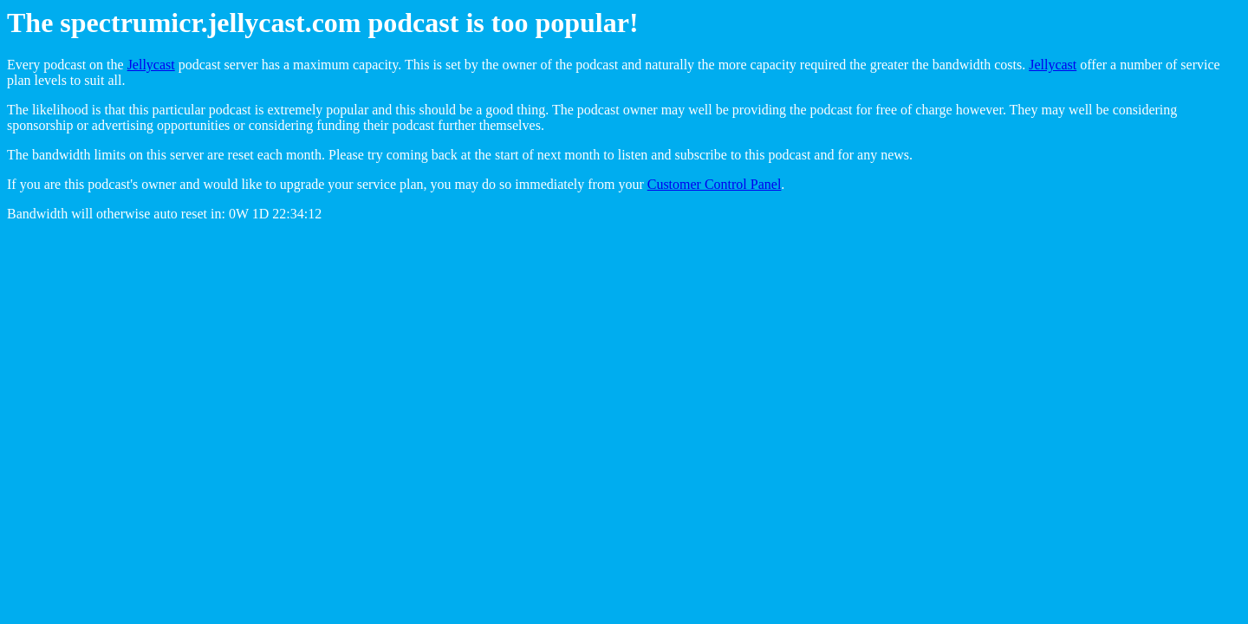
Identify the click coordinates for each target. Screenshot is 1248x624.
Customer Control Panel (714, 184)
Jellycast (151, 64)
